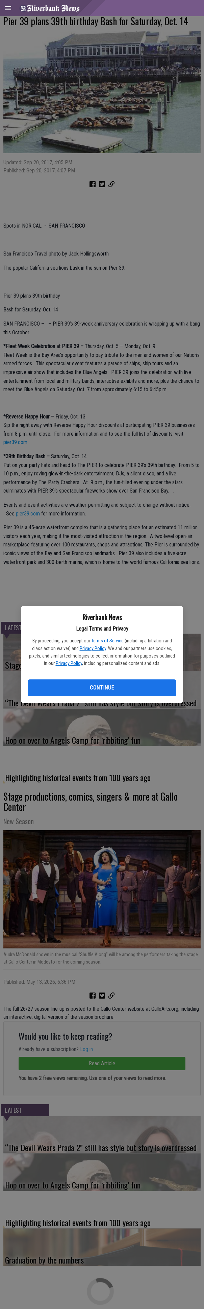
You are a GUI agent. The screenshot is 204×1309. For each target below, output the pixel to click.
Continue (102, 687)
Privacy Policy (93, 648)
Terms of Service (107, 640)
